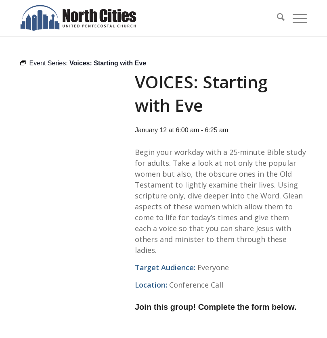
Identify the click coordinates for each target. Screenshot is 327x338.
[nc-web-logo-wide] (78, 18)
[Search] (277, 18)
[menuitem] (277, 18)
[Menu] (296, 18)
